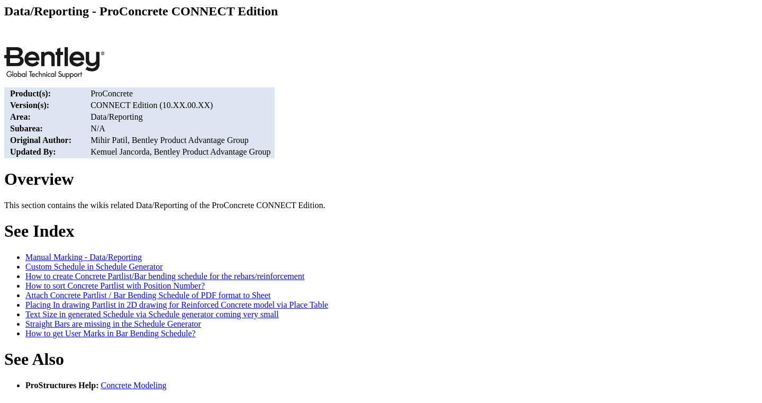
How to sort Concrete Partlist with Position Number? (115, 285)
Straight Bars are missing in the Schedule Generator (113, 323)
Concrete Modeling (134, 385)
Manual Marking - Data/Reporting (83, 257)
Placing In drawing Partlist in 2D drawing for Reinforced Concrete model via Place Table (176, 304)
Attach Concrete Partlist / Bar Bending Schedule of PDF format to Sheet (147, 295)
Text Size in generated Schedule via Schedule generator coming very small (152, 314)
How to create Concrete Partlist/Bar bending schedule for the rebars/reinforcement (164, 276)
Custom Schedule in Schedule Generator (94, 266)
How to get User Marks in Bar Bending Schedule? (110, 333)
